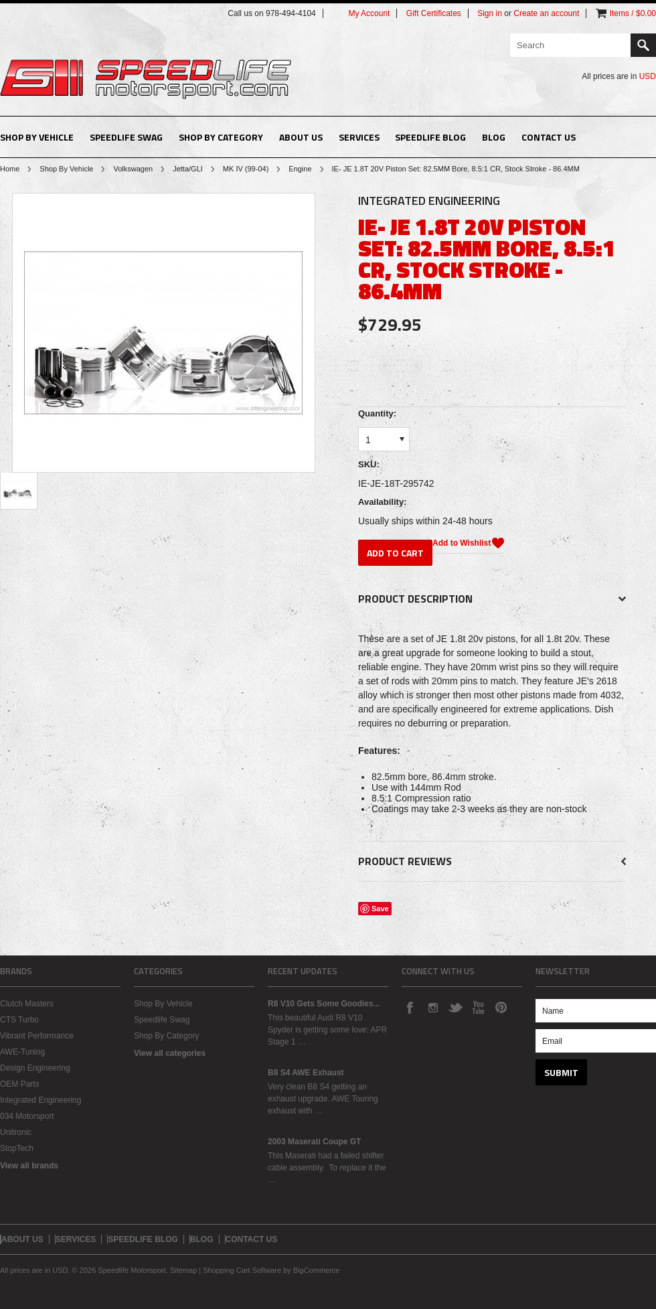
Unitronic (15, 1132)
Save (380, 909)
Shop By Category (221, 137)
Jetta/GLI (188, 169)
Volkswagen (133, 169)
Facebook (410, 1007)
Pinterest (501, 1007)
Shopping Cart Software (242, 1270)
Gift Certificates (433, 13)
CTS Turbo (19, 1019)
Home (9, 169)
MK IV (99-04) (245, 169)
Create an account (546, 13)
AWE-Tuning (22, 1052)
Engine (300, 169)
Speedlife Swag (126, 137)
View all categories (170, 1053)
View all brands (29, 1165)
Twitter (455, 1007)
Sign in (489, 13)
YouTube (478, 1007)
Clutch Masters (27, 1003)
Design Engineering (35, 1068)
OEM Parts (19, 1084)
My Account (369, 13)
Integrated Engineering (40, 1100)
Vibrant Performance (37, 1036)
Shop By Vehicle (37, 137)
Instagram (432, 1007)
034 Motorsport (27, 1116)
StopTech (16, 1148)
